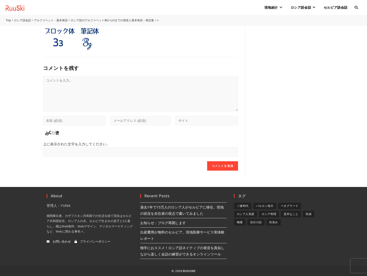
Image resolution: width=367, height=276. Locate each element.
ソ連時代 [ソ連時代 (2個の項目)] (243, 206)
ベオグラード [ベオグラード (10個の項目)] (289, 206)
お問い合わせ (59, 242)
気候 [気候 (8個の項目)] (309, 214)
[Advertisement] (288, 55)
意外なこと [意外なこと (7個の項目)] (291, 214)
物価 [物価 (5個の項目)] (240, 222)
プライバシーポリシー (92, 242)
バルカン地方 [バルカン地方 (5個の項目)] (264, 206)
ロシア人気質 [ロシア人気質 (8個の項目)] (245, 214)
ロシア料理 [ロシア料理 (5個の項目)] (269, 214)
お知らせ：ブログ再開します (163, 222)
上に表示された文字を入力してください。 (76, 144)
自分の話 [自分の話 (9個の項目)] (256, 222)
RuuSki (189, 271)
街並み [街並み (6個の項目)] (273, 222)
